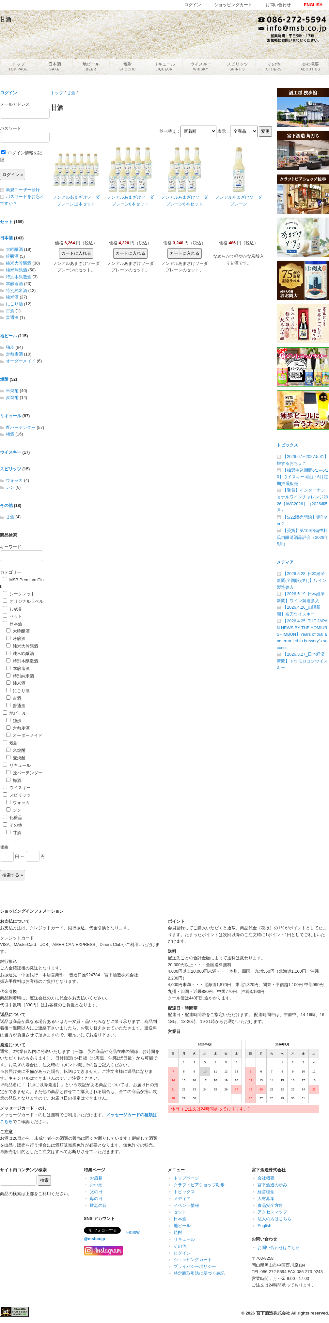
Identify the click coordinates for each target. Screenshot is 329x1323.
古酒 (10, 310)
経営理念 (266, 1191)
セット (6, 221)
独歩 (10, 347)
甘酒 (71, 92)
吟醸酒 (12, 256)
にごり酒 (14, 303)
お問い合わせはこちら (279, 1247)
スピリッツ (10, 468)
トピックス (287, 445)
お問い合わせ (278, 4)
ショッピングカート (193, 1259)
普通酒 (12, 317)
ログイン (8, 92)
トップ (57, 92)
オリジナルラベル (23, 601)
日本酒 (6, 238)
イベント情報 (186, 1205)
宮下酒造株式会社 (273, 1313)
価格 (4, 847)
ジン (10, 487)
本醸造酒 (14, 283)
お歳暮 (12, 608)
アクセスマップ (272, 1211)
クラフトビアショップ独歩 (199, 1184)
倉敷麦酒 (14, 354)
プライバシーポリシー (195, 1266)
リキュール (10, 415)
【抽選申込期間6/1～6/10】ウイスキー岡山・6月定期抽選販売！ (302, 477)
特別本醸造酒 (18, 276)
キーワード (10, 546)
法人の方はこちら (274, 1218)
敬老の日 (98, 1205)
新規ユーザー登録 (23, 189)
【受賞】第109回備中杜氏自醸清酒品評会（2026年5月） (302, 537)
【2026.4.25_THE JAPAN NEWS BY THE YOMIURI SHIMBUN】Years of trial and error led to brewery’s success (303, 634)
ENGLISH (313, 4)
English (264, 1225)
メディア (285, 562)
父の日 (96, 1191)
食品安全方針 (270, 1205)
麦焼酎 (12, 397)
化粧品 (12, 817)
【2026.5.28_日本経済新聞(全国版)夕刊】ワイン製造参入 (301, 580)
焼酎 (4, 379)
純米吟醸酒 (16, 269)
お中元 (96, 1184)
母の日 (96, 1198)
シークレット (19, 593)
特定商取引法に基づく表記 (199, 1273)
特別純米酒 (16, 290)
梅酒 (10, 434)
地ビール (8, 335)
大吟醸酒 (14, 249)
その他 (6, 505)
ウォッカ (14, 480)
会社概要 (266, 1178)
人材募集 (266, 1198)
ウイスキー (10, 452)
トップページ (186, 1178)
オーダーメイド (21, 360)
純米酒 (12, 297)
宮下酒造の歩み (272, 1184)
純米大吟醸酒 (18, 263)
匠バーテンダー (21, 427)
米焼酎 (12, 390)
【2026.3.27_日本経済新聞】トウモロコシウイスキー (302, 661)
